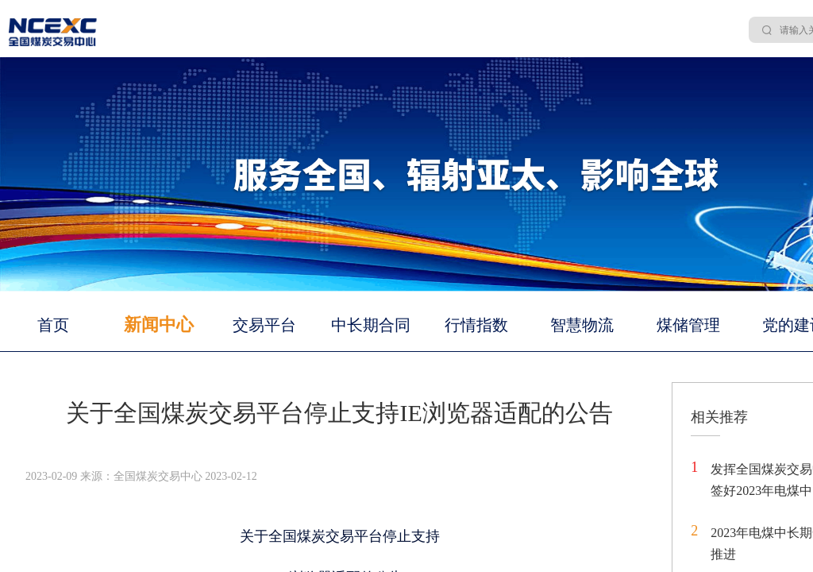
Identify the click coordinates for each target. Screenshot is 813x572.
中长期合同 (370, 325)
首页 (53, 325)
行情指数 (476, 325)
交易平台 (264, 325)
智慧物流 (582, 325)
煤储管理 (688, 325)
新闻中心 (159, 324)
